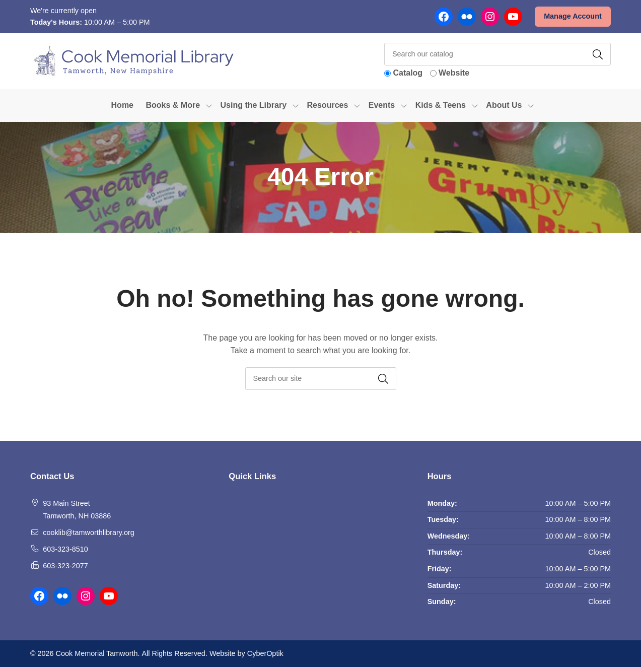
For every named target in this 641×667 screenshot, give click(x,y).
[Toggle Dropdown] (209, 105)
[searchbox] (320, 378)
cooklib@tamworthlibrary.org (88, 532)
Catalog (407, 73)
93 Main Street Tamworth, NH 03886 (77, 509)
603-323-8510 (65, 549)
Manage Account (573, 16)
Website (454, 73)
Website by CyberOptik (246, 653)
